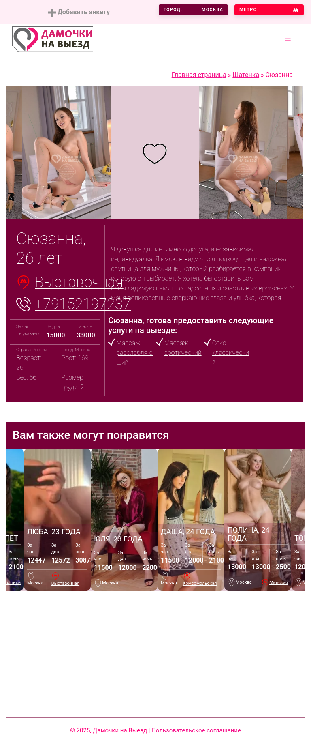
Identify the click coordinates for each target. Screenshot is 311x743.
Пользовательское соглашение (196, 730)
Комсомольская (200, 583)
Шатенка (245, 75)
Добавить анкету (79, 12)
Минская (278, 582)
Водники (12, 582)
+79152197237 (83, 304)
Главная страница (199, 75)
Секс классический (230, 352)
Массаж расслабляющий (134, 352)
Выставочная (79, 282)
